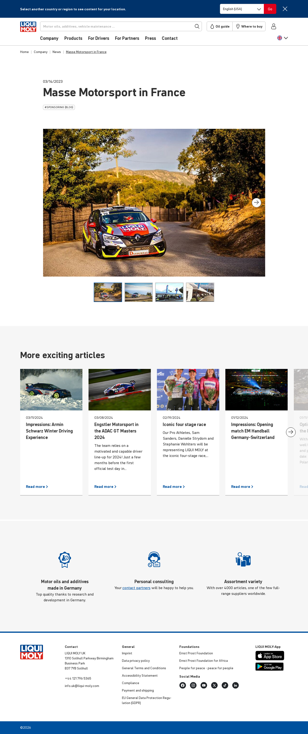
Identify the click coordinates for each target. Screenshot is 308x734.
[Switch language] (242, 9)
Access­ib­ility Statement (140, 675)
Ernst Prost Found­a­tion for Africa (203, 660)
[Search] (128, 26)
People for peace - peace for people (206, 668)
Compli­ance (130, 683)
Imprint (127, 653)
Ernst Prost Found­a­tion (196, 653)
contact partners (136, 587)
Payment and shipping (138, 690)
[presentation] (256, 202)
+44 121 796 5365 (78, 678)
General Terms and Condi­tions (144, 668)
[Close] (285, 9)
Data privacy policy (136, 660)
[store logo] (34, 33)
